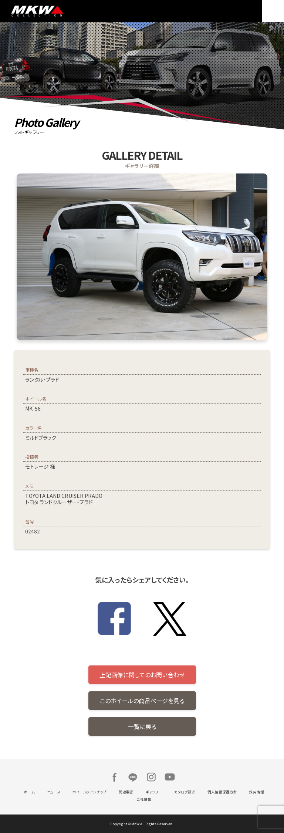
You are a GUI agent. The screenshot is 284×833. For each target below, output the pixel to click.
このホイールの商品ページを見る (142, 700)
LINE (133, 777)
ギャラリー (154, 792)
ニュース (53, 792)
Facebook (114, 777)
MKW (75, 11)
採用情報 (256, 792)
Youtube (169, 777)
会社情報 (143, 799)
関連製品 (126, 792)
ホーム (29, 792)
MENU (273, 11)
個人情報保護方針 (222, 792)
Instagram (151, 777)
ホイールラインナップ (89, 792)
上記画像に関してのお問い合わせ (142, 674)
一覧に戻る (142, 726)
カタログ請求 (184, 792)
